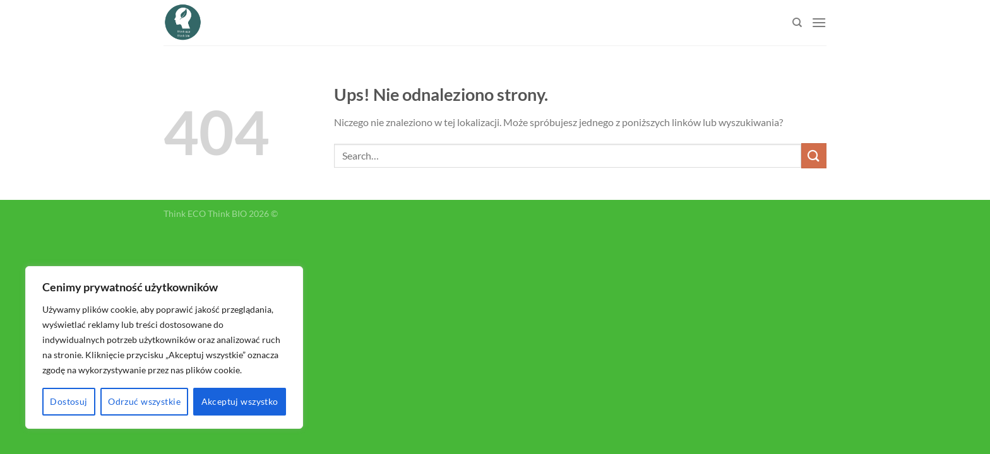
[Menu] (818, 22)
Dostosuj (68, 401)
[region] (164, 347)
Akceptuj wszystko (239, 401)
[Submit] (813, 155)
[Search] (797, 23)
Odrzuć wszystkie (144, 401)
